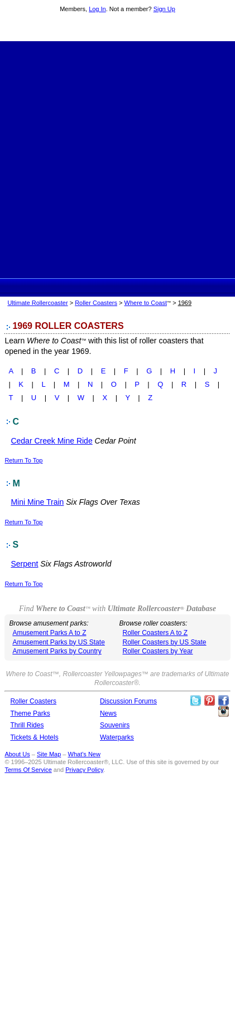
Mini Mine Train (37, 502)
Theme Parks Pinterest (209, 700)
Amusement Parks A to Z (49, 633)
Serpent (24, 563)
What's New (84, 754)
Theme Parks (30, 713)
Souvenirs (115, 725)
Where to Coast (145, 302)
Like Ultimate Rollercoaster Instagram (223, 711)
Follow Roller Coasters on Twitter (195, 700)
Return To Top (23, 460)
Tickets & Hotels (34, 737)
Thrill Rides (27, 725)
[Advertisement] (117, 158)
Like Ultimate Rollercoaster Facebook (223, 700)
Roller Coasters (96, 302)
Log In (97, 9)
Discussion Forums (128, 701)
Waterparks (117, 737)
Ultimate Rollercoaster (118, 28)
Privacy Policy (84, 769)
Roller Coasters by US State (164, 642)
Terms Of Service (27, 769)
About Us (17, 754)
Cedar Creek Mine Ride (51, 440)
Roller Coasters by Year (157, 651)
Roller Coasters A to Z (155, 633)
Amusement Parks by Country (56, 651)
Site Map (49, 754)
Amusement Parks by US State (58, 642)
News (108, 713)
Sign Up (164, 9)
